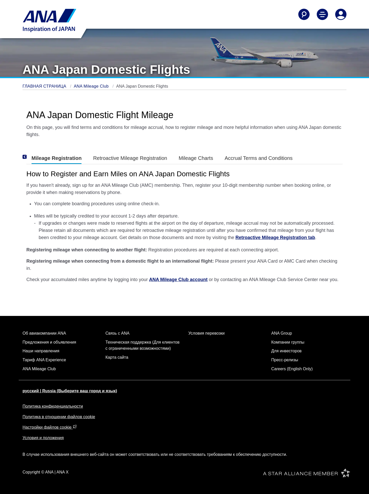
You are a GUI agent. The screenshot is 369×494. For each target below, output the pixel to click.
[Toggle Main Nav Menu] (322, 14)
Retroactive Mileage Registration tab (275, 237)
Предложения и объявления (49, 342)
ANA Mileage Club (92, 86)
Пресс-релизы (284, 360)
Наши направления (41, 351)
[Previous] (31, 157)
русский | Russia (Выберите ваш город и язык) (70, 391)
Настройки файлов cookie (50, 427)
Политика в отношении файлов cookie (59, 417)
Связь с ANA (118, 333)
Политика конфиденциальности (53, 406)
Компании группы (287, 342)
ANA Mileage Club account (178, 279)
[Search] (304, 14)
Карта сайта (117, 357)
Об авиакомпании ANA (44, 333)
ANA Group (281, 333)
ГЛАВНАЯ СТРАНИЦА (45, 86)
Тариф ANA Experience (44, 360)
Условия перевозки (206, 333)
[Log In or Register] (340, 14)
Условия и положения (43, 438)
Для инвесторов (286, 351)
